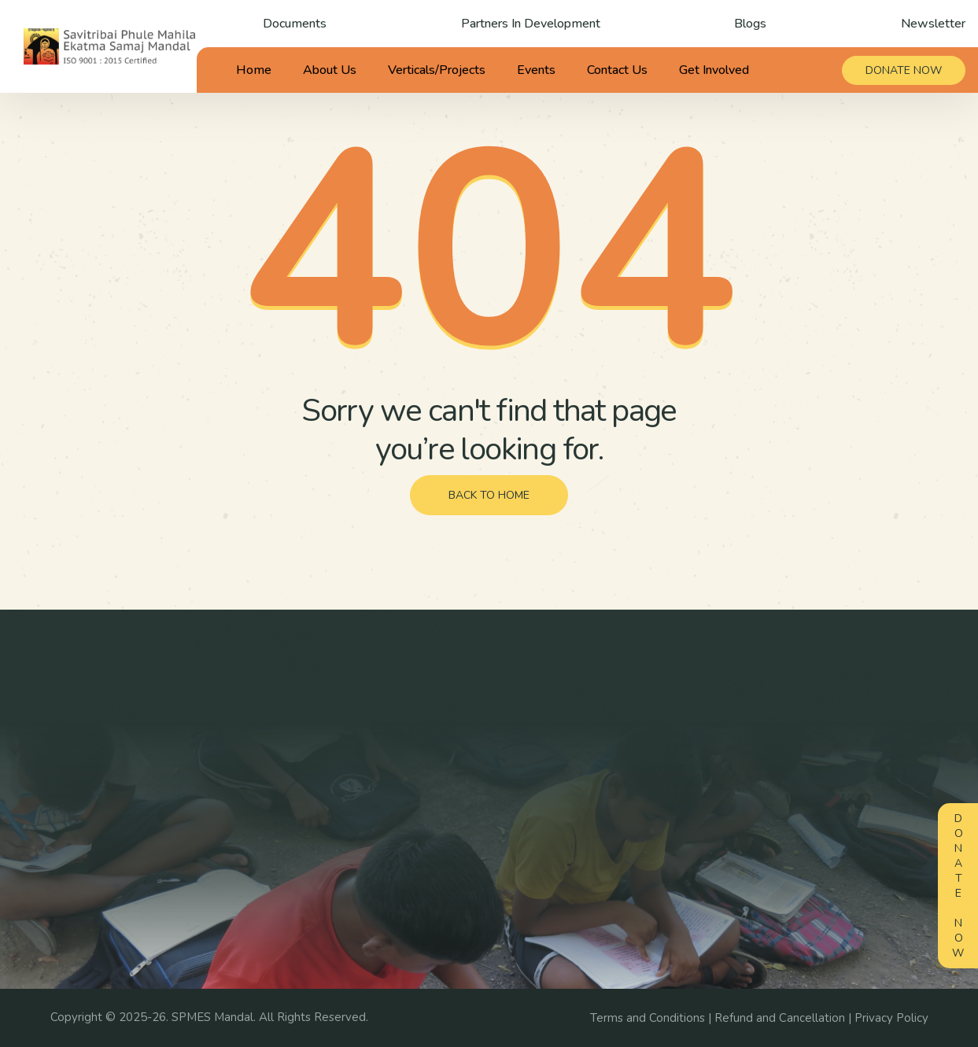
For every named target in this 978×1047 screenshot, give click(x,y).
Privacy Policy (891, 1018)
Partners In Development (530, 23)
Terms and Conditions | (652, 1018)
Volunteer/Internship (639, 817)
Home (253, 70)
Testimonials (468, 817)
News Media (807, 798)
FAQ (596, 845)
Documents (295, 23)
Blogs (750, 23)
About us (459, 735)
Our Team (461, 762)
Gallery (810, 735)
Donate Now (957, 885)
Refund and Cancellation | (784, 1018)
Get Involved (714, 70)
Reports (812, 890)
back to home (489, 495)
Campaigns (614, 735)
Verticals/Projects (436, 70)
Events (536, 70)
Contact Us (617, 70)
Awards (456, 790)
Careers (605, 790)
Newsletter (933, 23)
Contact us (463, 845)
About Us (329, 70)
